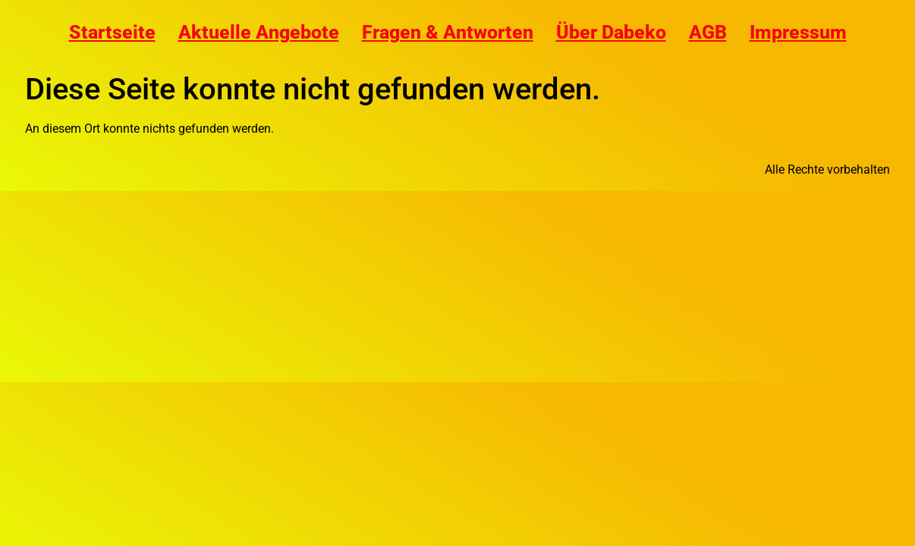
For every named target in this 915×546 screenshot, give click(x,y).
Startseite (112, 32)
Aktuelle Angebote (258, 32)
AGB (708, 32)
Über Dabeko (611, 32)
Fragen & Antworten (447, 32)
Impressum (798, 32)
